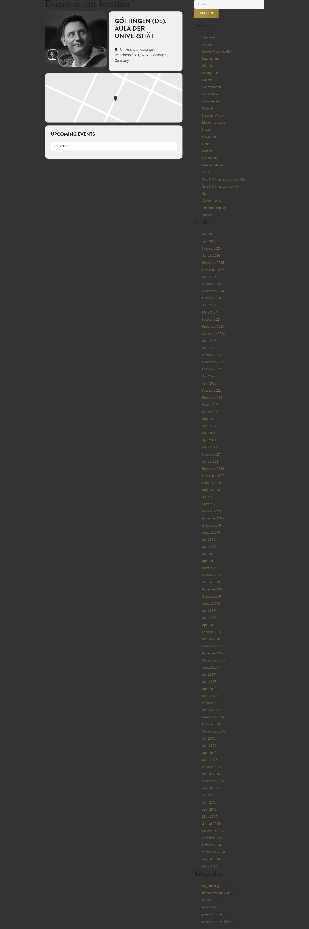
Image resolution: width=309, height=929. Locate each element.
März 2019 (209, 568)
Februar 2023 (211, 355)
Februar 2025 (211, 284)
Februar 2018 (211, 632)
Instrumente (210, 101)
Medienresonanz (213, 122)
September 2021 (213, 412)
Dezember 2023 (213, 326)
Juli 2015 (208, 795)
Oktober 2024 (211, 298)
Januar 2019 (211, 582)
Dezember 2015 (213, 781)
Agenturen (209, 37)
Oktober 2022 (211, 369)
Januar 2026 (211, 255)
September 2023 (213, 334)
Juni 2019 (209, 547)
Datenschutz (211, 59)
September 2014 (213, 852)
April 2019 (209, 561)
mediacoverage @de (216, 893)
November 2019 (213, 518)
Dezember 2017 (213, 646)
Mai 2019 (208, 554)
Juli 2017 (208, 674)
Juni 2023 (209, 341)
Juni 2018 (209, 618)
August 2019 (211, 532)
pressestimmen (212, 914)
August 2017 (211, 667)
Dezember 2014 (213, 831)
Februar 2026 (211, 248)
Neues (206, 900)
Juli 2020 (208, 497)
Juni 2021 (209, 426)
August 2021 (211, 419)
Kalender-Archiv (213, 115)
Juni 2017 (209, 682)
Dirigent (207, 66)
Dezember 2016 (213, 717)
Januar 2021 (211, 461)
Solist (206, 172)
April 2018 (209, 625)
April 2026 (209, 241)
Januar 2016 (211, 774)
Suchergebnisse (213, 201)
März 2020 (209, 504)
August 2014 (211, 859)
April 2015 (209, 809)
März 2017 (209, 696)
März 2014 (209, 866)
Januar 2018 (211, 639)
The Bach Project (214, 208)
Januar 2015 (211, 824)
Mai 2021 (208, 433)
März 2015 (209, 817)
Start (205, 194)
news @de (209, 907)
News (206, 130)
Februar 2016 (211, 767)
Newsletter (209, 137)
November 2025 (213, 270)
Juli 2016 (208, 738)
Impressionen (211, 87)
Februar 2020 (211, 511)
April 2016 (209, 753)
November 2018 (213, 589)
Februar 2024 (211, 319)
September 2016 (213, 731)
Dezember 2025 (213, 263)
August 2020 (211, 490)
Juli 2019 (208, 540)
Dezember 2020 (213, 469)
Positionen (209, 158)
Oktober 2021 (211, 405)
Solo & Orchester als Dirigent (221, 186)
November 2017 (213, 653)
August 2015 (211, 788)
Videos (207, 215)
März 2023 (209, 348)
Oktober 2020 (211, 483)
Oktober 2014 (211, 845)
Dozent (207, 80)
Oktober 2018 (211, 596)
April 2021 (209, 440)
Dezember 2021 (213, 397)
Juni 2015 (209, 802)
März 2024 (209, 312)
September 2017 (213, 660)
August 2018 (211, 603)
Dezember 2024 (213, 291)
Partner (207, 151)
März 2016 (209, 760)
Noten (206, 144)
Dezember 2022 (213, 362)
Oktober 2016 (211, 724)
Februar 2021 (211, 454)
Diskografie (210, 73)
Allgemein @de (212, 886)
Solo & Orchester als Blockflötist (224, 179)
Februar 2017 (211, 703)
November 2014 (213, 838)
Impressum (210, 94)
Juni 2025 (209, 277)
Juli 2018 (208, 611)
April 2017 (209, 689)
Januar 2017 (211, 710)
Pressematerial (212, 165)
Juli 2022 (208, 376)
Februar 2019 (211, 575)
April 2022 (209, 383)
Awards (207, 44)
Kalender (208, 108)
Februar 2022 (211, 390)
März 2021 (209, 447)
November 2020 (213, 476)
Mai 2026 (208, 234)
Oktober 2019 (211, 525)
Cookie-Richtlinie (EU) (217, 51)
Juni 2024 (209, 305)
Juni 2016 (209, 746)
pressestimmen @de (216, 921)
